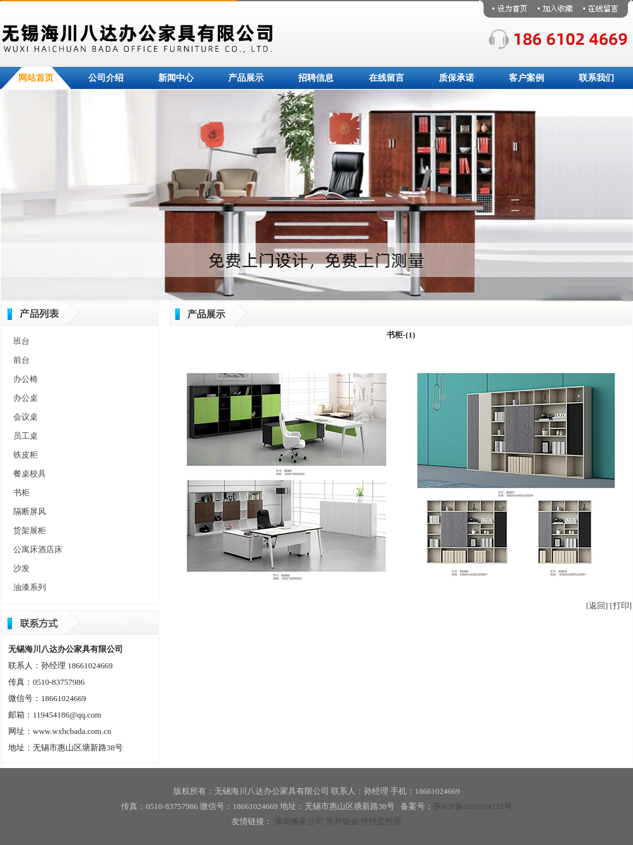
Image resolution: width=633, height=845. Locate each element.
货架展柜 (29, 530)
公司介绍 (106, 78)
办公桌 (25, 398)
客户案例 (526, 78)
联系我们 (596, 78)
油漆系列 (29, 587)
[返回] (597, 605)
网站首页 (36, 78)
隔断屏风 (29, 511)
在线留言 (386, 78)
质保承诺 (456, 78)
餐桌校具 (29, 473)
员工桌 (25, 435)
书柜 (21, 492)
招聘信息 (316, 78)
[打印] (621, 605)
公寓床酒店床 (37, 549)
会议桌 (25, 417)
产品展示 (246, 78)
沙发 (21, 568)
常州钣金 (342, 821)
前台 (21, 360)
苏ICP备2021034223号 (472, 806)
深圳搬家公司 (298, 821)
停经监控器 (381, 821)
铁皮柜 (25, 454)
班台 (21, 341)
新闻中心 (176, 78)
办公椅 (25, 379)
